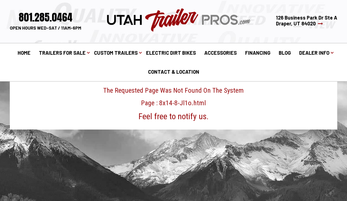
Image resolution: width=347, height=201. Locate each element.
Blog (285, 53)
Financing (257, 53)
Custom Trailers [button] (116, 53)
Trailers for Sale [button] (62, 53)
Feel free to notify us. (173, 116)
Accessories (220, 53)
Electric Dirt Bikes (171, 53)
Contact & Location (173, 72)
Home (24, 53)
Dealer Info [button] (314, 53)
